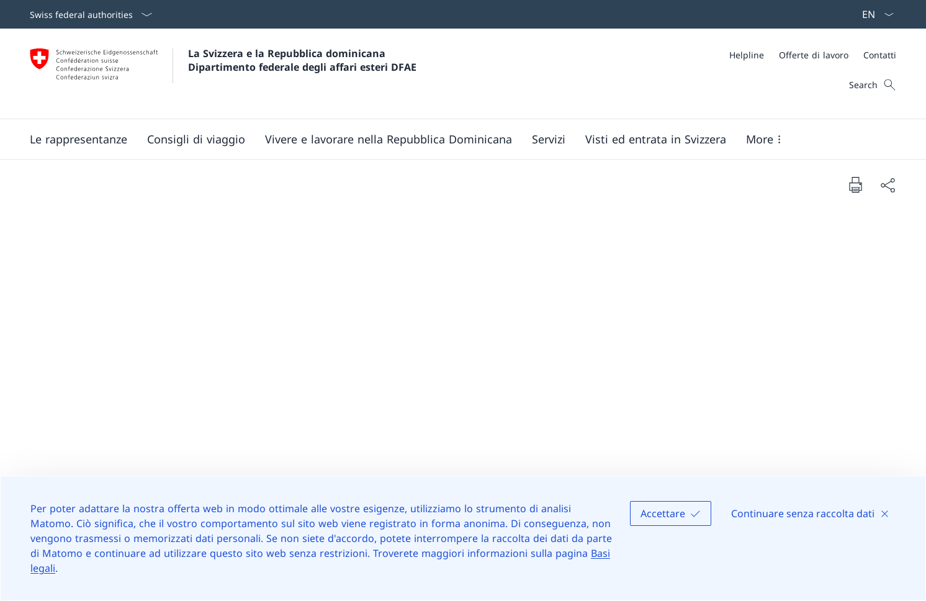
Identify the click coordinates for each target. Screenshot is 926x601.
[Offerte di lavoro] (813, 54)
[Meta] (813, 54)
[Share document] (887, 184)
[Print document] (855, 184)
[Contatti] (880, 54)
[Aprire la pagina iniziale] (223, 73)
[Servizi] (548, 139)
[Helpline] (746, 54)
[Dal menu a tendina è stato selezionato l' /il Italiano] (874, 14)
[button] (78, 139)
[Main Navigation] (453, 139)
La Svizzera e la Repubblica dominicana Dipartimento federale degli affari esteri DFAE (302, 60)
